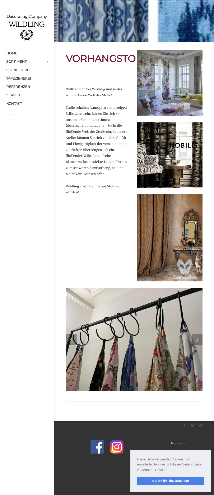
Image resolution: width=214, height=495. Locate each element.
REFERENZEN (18, 87)
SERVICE (13, 95)
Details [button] (160, 470)
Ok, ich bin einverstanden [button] (170, 480)
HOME (11, 53)
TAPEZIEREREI (18, 78)
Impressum (178, 443)
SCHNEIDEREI (18, 70)
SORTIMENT (16, 62)
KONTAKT (14, 104)
